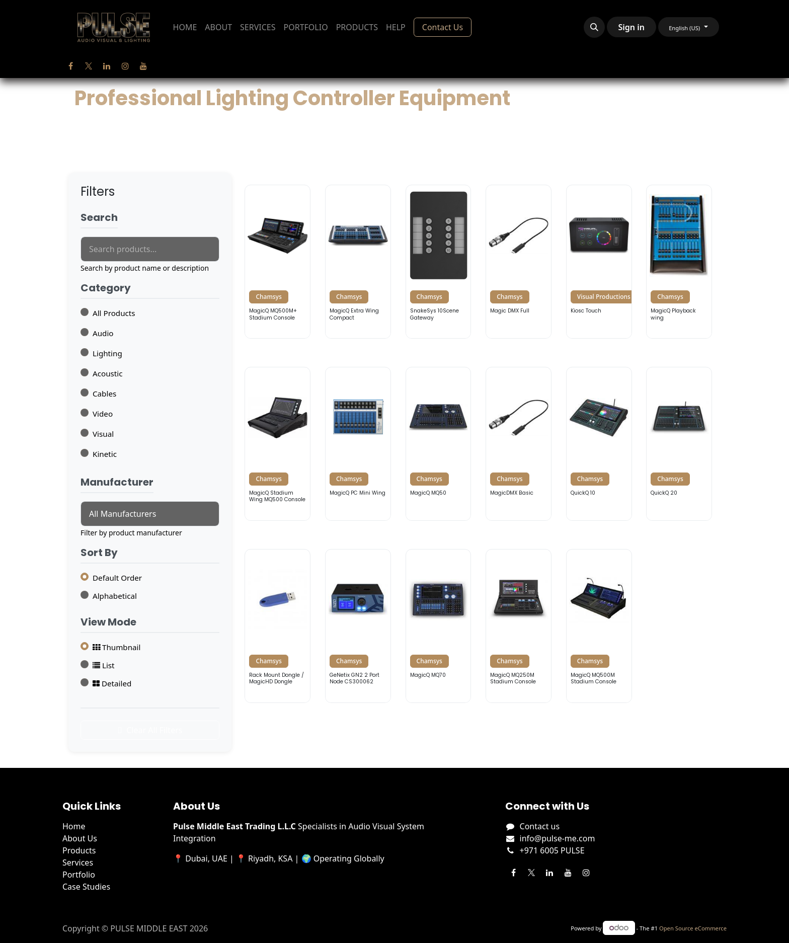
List (104, 665)
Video (103, 414)
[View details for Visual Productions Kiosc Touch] (599, 261)
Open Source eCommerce (693, 928)
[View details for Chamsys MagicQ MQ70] (438, 625)
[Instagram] (125, 66)
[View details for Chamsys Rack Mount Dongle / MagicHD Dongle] (277, 625)
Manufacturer (117, 482)
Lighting (107, 353)
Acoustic (108, 373)
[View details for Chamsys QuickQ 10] (599, 443)
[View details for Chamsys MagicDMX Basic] (518, 443)
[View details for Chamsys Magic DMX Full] (518, 261)
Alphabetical (115, 596)
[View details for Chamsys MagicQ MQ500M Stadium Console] (599, 625)
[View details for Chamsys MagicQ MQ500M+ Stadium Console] (277, 261)
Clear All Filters (150, 730)
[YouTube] (143, 66)
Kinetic (105, 454)
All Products (114, 313)
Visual (103, 434)
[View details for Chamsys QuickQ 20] (679, 443)
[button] (594, 27)
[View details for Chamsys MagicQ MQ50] (438, 443)
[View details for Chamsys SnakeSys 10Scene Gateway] (438, 261)
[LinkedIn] (107, 66)
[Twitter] (89, 66)
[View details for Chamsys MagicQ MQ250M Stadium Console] (518, 625)
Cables (104, 393)
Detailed (112, 683)
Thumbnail (116, 647)
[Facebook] (70, 66)
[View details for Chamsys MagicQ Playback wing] (679, 261)
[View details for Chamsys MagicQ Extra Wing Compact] (358, 261)
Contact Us (442, 27)
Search (99, 217)
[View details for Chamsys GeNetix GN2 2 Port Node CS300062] (358, 625)
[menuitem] (185, 27)
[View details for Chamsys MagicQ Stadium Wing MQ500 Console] (277, 443)
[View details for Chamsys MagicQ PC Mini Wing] (358, 443)
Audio (103, 333)
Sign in (631, 27)
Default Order (117, 578)
